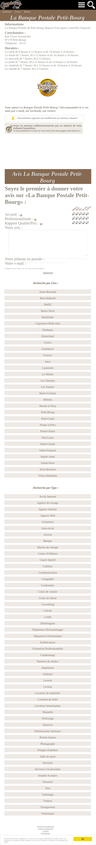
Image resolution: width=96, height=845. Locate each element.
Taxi (47, 788)
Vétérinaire (47, 813)
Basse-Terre (48, 310)
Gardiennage (47, 655)
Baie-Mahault (48, 298)
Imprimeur (48, 667)
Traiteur (47, 800)
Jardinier (48, 674)
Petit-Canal (47, 418)
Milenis (47, 399)
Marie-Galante (47, 393)
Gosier (48, 342)
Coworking (47, 604)
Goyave (47, 355)
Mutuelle (47, 712)
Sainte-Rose (48, 463)
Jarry (48, 361)
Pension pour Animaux (47, 731)
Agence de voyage (47, 502)
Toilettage (48, 794)
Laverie (47, 680)
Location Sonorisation (47, 705)
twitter (51, 110)
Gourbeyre (48, 348)
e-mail (20, 110)
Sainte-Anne (47, 456)
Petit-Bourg (47, 412)
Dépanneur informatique (48, 636)
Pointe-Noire (47, 431)
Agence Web (47, 515)
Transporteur (47, 807)
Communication (47, 572)
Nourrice (48, 724)
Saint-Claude (47, 444)
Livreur (47, 686)
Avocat (48, 534)
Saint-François (47, 450)
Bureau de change (47, 547)
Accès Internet (47, 496)
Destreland (48, 336)
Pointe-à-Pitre (48, 425)
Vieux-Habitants (47, 475)
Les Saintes (47, 387)
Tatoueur (48, 781)
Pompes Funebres (48, 750)
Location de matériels (47, 693)
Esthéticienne (48, 642)
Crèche (48, 610)
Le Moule (47, 374)
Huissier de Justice (47, 661)
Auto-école (47, 528)
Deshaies (47, 329)
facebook (35, 110)
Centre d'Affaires (48, 553)
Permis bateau (48, 737)
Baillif (47, 304)
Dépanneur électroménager (47, 629)
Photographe (47, 743)
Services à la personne (47, 769)
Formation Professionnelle (47, 648)
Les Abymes (47, 380)
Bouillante (48, 317)
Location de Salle (48, 699)
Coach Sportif (48, 559)
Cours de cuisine (47, 591)
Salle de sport (48, 756)
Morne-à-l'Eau (47, 406)
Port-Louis (48, 437)
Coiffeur (48, 566)
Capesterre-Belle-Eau (47, 323)
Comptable (47, 579)
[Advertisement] (48, 151)
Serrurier (48, 762)
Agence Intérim (48, 509)
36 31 (22, 43)
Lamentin (47, 367)
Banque (47, 540)
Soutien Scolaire (47, 775)
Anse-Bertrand (47, 291)
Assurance (48, 521)
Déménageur (47, 623)
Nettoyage (48, 718)
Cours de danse (47, 598)
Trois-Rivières (47, 469)
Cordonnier (47, 585)
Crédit (47, 617)
